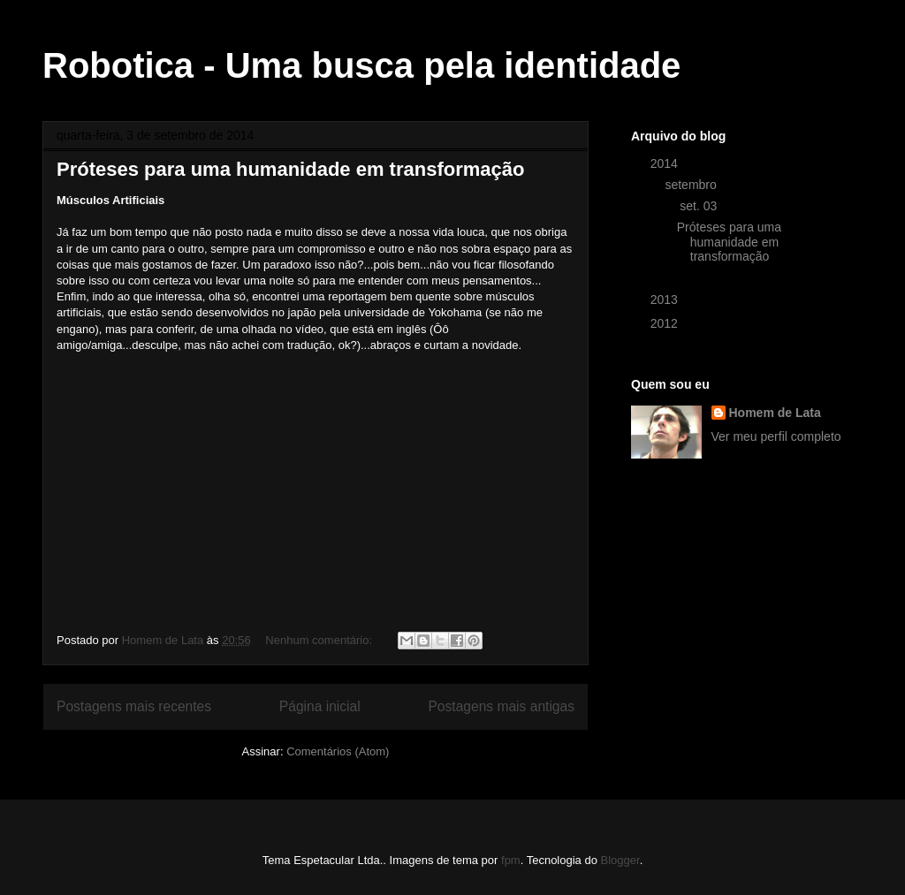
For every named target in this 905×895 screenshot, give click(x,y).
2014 (665, 163)
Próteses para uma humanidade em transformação (290, 169)
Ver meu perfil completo (776, 436)
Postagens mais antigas (501, 706)
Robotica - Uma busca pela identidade (361, 65)
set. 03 (700, 206)
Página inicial (320, 706)
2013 (665, 299)
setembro (692, 185)
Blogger (620, 860)
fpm (511, 860)
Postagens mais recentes (134, 706)
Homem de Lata (775, 413)
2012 (665, 323)
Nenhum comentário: (320, 640)
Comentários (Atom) (337, 751)
